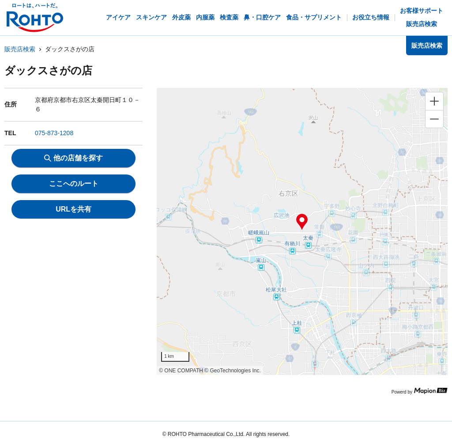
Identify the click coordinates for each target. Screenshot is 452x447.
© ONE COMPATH (181, 370)
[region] (302, 231)
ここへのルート (73, 183)
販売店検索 (19, 49)
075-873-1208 (54, 132)
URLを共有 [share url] (73, 209)
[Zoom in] (434, 101)
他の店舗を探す (73, 158)
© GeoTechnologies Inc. (232, 370)
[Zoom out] (434, 119)
